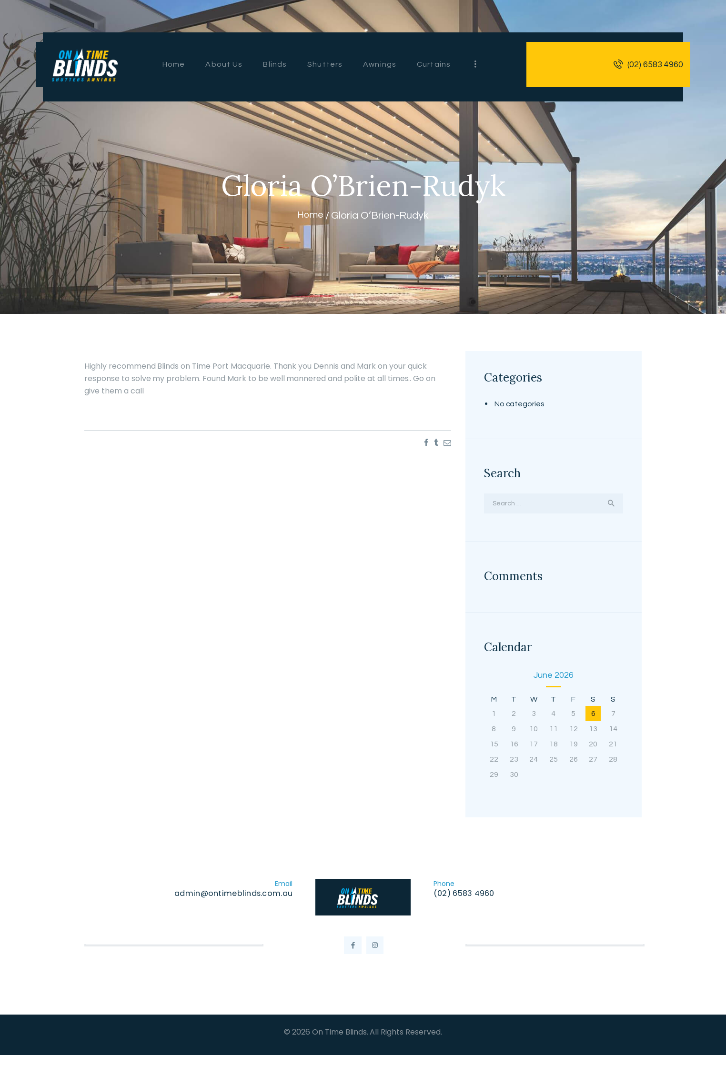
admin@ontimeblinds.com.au (230, 896)
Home (310, 215)
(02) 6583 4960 (467, 896)
